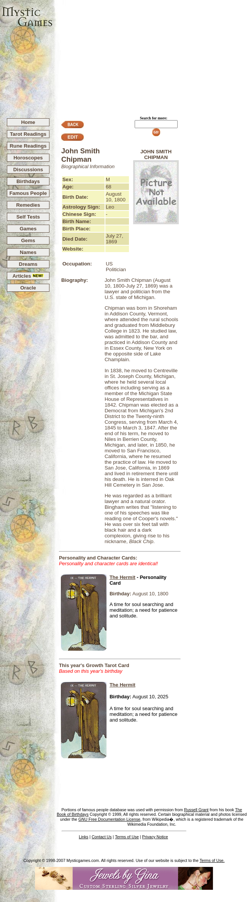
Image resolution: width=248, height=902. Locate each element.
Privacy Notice (155, 836)
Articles (28, 276)
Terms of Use (127, 836)
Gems (28, 240)
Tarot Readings (28, 134)
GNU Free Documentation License (109, 819)
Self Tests (28, 217)
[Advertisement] (150, 55)
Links (83, 836)
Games (28, 229)
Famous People (28, 193)
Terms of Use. (212, 860)
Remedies (28, 205)
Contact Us (102, 836)
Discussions (28, 169)
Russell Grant (196, 809)
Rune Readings (28, 146)
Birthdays (28, 181)
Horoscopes (28, 158)
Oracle (28, 288)
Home (28, 122)
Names (28, 252)
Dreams (28, 264)
